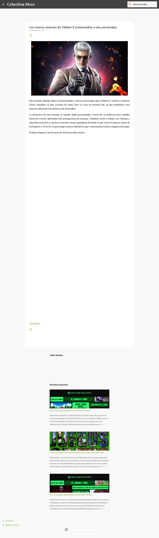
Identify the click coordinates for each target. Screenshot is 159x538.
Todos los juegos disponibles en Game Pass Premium (71, 495)
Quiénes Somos (12, 525)
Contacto (9, 521)
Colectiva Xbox (21, 4)
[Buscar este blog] (144, 4)
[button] (30, 35)
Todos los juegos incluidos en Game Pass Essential (70, 411)
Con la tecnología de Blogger (79, 529)
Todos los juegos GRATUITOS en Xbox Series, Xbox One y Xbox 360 (77, 453)
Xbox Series (35, 324)
